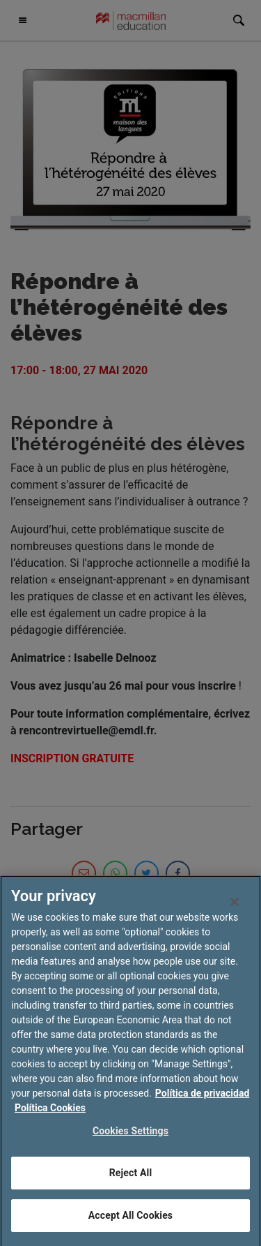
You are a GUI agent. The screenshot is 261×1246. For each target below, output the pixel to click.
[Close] (234, 906)
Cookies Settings (130, 1135)
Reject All (130, 1177)
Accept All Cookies (130, 1220)
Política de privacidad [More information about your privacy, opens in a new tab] (202, 1098)
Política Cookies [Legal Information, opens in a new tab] (50, 1112)
